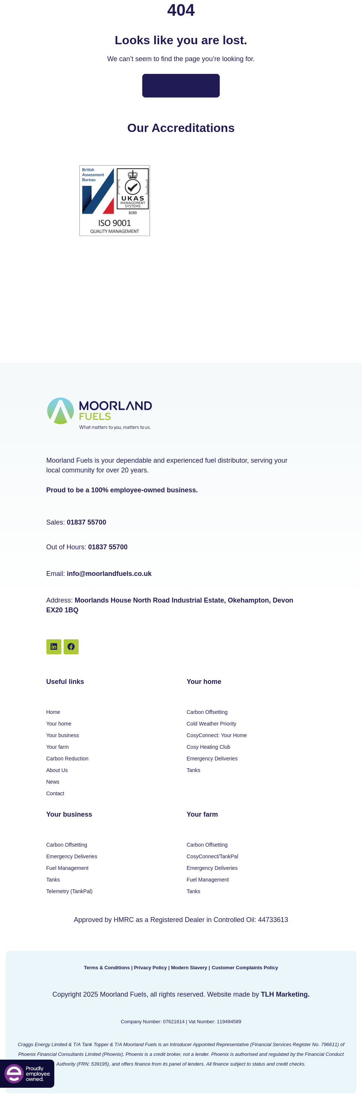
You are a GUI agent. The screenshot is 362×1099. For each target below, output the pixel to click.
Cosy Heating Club (209, 747)
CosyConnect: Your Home (217, 735)
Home (53, 712)
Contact (55, 793)
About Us (57, 770)
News (53, 782)
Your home (59, 724)
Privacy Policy (150, 967)
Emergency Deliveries (212, 759)
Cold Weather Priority (212, 724)
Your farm (57, 747)
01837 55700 (86, 522)
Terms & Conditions (107, 967)
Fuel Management (67, 868)
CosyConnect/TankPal (212, 856)
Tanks (194, 770)
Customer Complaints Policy (245, 967)
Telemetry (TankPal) (69, 891)
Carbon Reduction (67, 759)
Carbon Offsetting (207, 712)
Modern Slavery (189, 967)
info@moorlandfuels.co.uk (109, 573)
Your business (62, 735)
